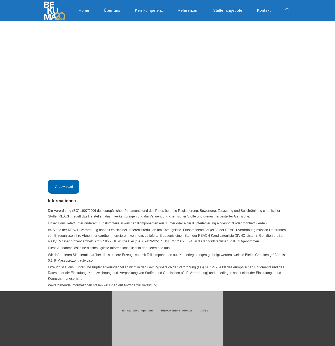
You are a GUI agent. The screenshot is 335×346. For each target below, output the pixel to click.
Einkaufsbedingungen (137, 310)
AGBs (204, 310)
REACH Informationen (176, 310)
